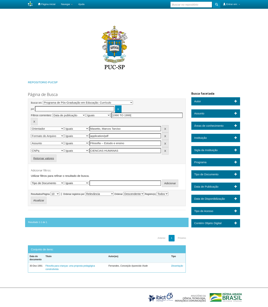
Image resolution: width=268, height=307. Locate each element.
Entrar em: (231, 4)
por (32, 109)
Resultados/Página (40, 194)
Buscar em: (36, 103)
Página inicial (46, 4)
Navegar (67, 4)
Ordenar (118, 194)
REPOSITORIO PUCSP (43, 82)
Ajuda (81, 4)
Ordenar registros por (73, 194)
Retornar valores (43, 158)
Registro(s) (150, 194)
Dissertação (177, 266)
